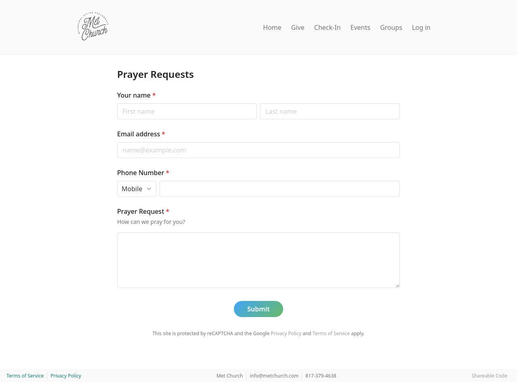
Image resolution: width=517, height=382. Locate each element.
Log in (421, 27)
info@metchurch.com (274, 375)
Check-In (327, 27)
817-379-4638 (320, 375)
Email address (141, 133)
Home (272, 27)
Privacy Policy (286, 333)
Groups (391, 27)
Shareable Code (489, 375)
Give (298, 27)
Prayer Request (143, 211)
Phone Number (143, 172)
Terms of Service (331, 333)
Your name (136, 95)
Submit (258, 309)
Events (360, 27)
